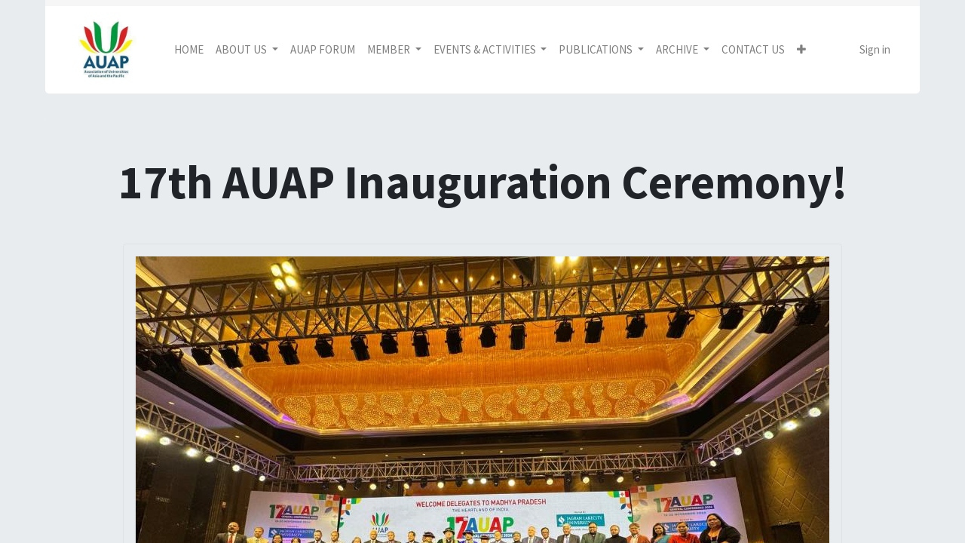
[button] (801, 50)
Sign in (874, 49)
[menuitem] (189, 50)
